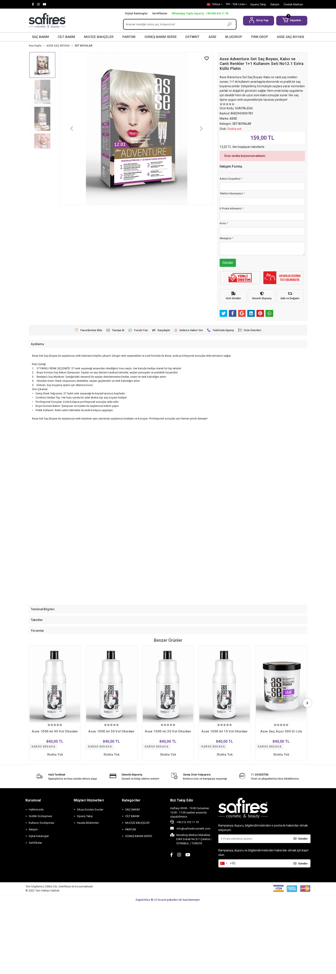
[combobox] (223, 863)
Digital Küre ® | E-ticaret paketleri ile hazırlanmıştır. (168, 899)
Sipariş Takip (258, 4)
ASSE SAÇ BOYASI (290, 37)
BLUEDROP (233, 37)
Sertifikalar (160, 13)
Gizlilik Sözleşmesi (40, 816)
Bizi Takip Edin (181, 800)
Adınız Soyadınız (231, 178)
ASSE (212, 37)
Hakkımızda (36, 809)
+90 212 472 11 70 (184, 822)
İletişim (274, 4)
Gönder (227, 263)
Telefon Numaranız (232, 193)
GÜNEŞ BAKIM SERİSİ (160, 37)
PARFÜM (128, 37)
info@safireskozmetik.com (190, 828)
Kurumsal (33, 800)
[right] (307, 703)
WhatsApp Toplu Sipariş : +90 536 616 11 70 (200, 13)
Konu (224, 223)
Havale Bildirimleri (88, 822)
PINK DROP (259, 37)
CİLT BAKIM (66, 37)
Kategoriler (131, 800)
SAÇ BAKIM (40, 37)
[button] (258, 21)
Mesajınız (226, 238)
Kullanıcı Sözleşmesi (41, 822)
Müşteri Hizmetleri (89, 800)
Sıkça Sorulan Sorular (90, 809)
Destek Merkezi (293, 4)
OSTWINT (192, 37)
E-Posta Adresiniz (231, 208)
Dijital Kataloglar (136, 13)
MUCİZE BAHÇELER (99, 37)
